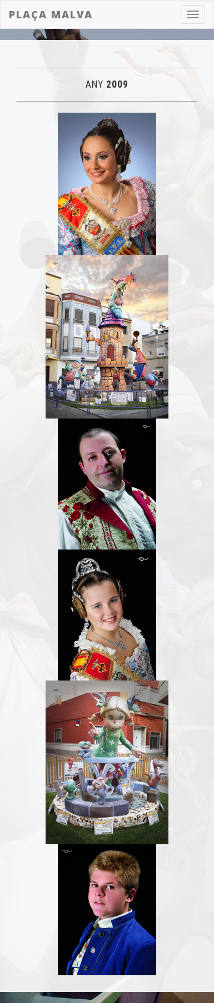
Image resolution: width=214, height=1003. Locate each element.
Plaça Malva (51, 14)
